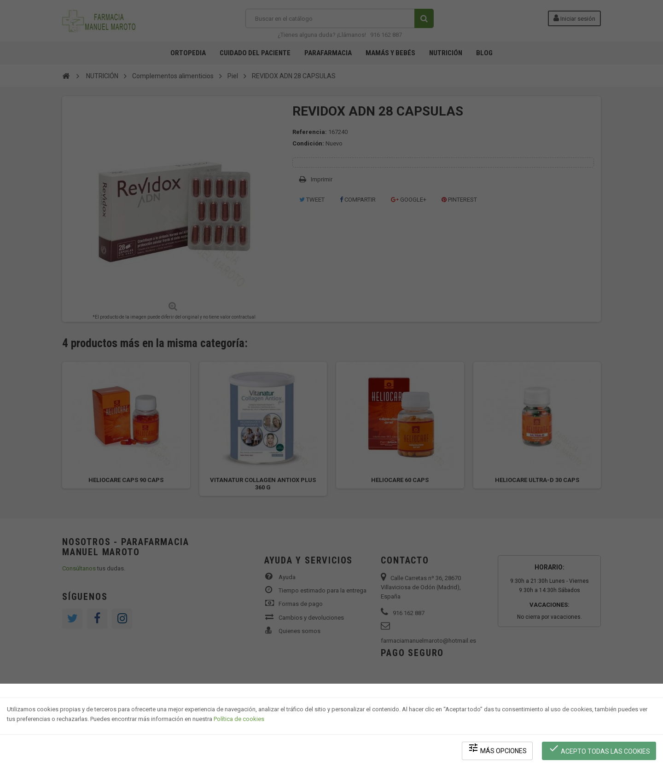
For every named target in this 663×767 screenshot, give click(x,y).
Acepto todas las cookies (599, 749)
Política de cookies (239, 718)
